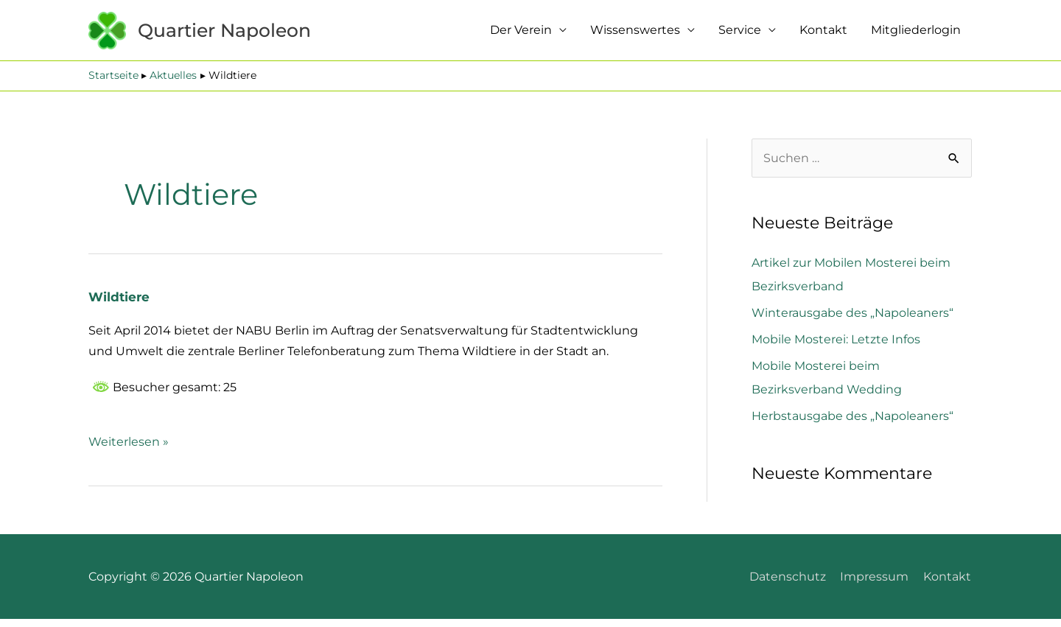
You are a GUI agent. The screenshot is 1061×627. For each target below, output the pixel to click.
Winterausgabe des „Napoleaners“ (852, 321)
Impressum (875, 584)
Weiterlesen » (128, 448)
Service (739, 34)
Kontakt (823, 34)
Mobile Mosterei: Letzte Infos (836, 347)
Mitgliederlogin (916, 34)
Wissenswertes (635, 34)
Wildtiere (120, 305)
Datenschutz (788, 584)
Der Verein (521, 34)
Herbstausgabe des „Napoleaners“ (852, 424)
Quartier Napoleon (248, 34)
